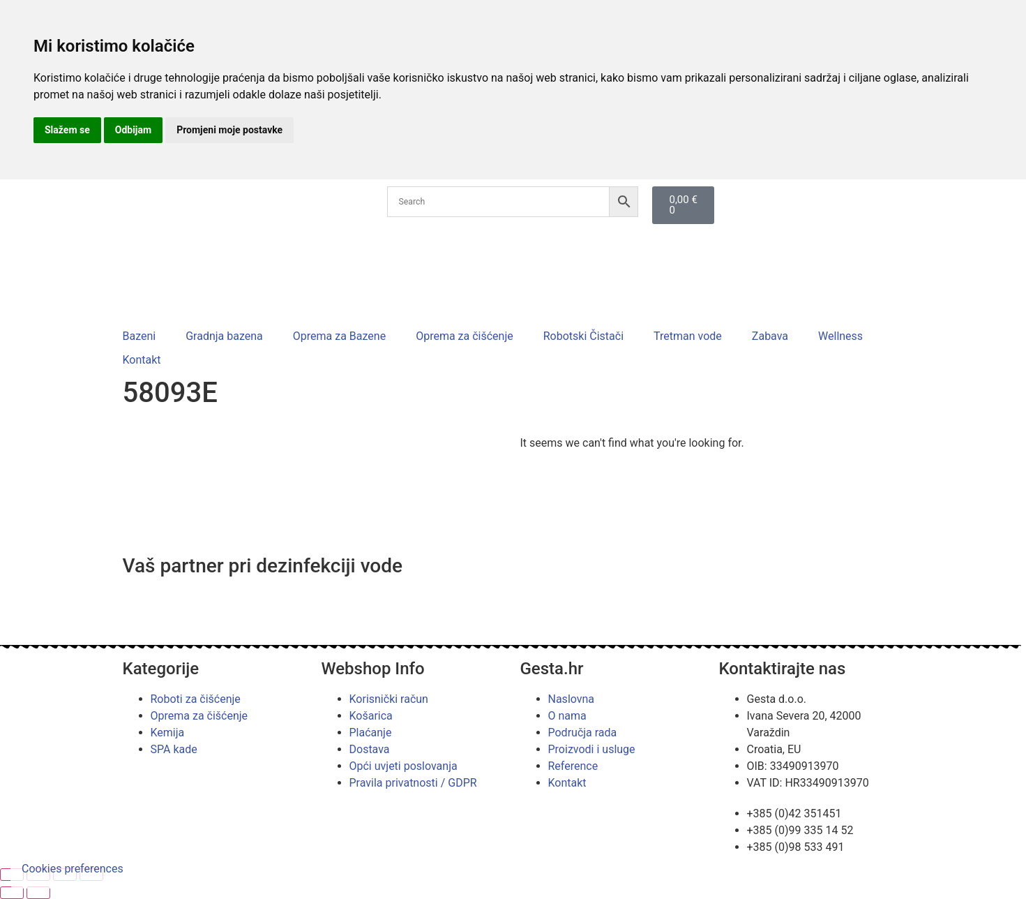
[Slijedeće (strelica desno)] (38, 892)
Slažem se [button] (67, 129)
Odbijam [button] (133, 129)
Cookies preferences (72, 868)
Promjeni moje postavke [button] (229, 129)
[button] (147, 336)
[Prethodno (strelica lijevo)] (12, 892)
